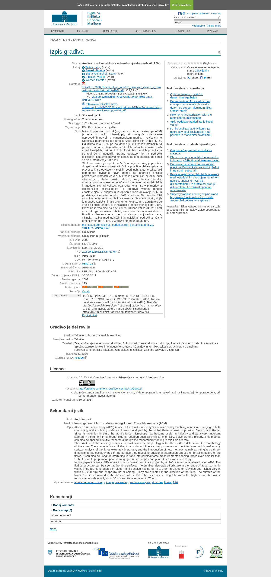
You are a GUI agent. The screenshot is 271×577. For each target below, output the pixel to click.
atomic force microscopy (89, 482)
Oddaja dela (146, 31)
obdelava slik (120, 224)
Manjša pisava (214, 25)
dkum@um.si (95, 570)
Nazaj (53, 529)
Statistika (182, 31)
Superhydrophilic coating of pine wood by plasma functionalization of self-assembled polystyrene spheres (194, 197)
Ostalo (86, 291)
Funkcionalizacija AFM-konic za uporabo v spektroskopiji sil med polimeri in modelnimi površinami (190, 131)
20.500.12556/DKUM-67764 (99, 251)
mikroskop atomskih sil (96, 224)
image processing (117, 482)
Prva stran (60, 40)
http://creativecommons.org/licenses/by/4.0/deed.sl (110, 388)
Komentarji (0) (62, 510)
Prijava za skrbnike (213, 570)
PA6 (107, 227)
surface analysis (140, 482)
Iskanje (83, 31)
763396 (79, 357)
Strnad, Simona (95, 70)
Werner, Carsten (95, 80)
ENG (195, 13)
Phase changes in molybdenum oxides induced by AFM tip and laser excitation (194, 158)
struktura (87, 227)
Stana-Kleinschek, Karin (100, 73)
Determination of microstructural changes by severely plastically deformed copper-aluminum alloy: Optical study (191, 106)
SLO (189, 13)
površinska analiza (141, 224)
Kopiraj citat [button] (89, 315)
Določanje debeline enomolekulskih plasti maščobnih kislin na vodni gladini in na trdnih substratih (194, 167)
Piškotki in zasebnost (210, 13)
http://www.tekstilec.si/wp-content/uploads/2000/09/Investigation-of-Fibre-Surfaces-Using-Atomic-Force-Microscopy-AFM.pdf (121, 107)
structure (157, 482)
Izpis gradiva (84, 40)
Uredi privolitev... (182, 5)
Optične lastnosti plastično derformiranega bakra (186, 96)
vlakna (99, 227)
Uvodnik (57, 31)
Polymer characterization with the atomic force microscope (191, 116)
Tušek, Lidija (93, 67)
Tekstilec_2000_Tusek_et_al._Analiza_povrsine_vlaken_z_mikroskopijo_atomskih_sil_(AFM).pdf (121, 88)
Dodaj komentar (63, 505)
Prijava (212, 31)
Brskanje (110, 31)
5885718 (87, 263)
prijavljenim (202, 70)
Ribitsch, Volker (95, 76)
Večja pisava (198, 25)
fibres (167, 482)
